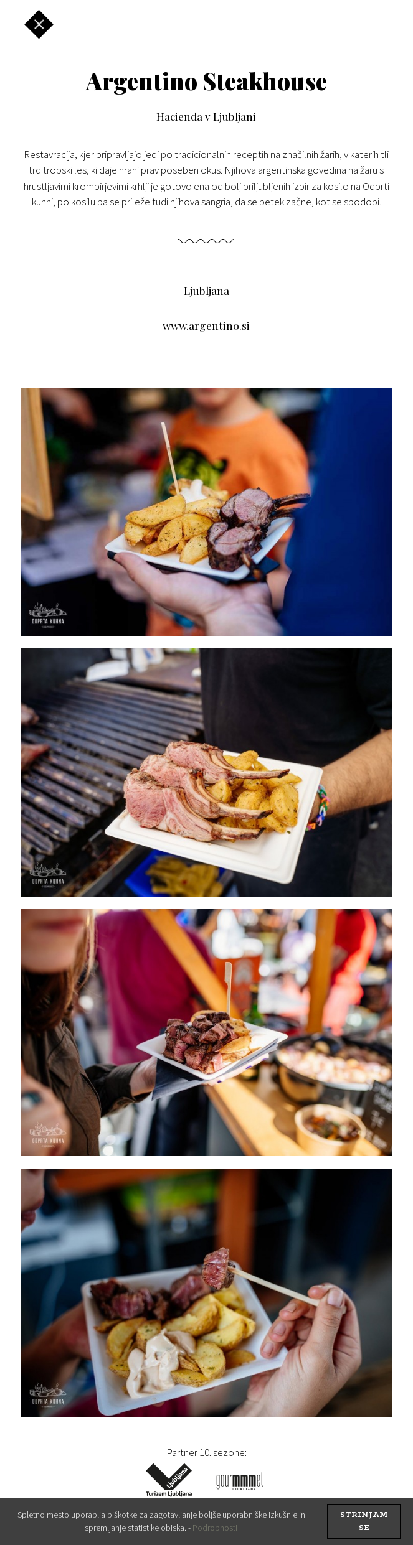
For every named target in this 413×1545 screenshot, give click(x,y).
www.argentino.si (206, 325)
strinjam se (363, 1521)
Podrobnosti (214, 1527)
